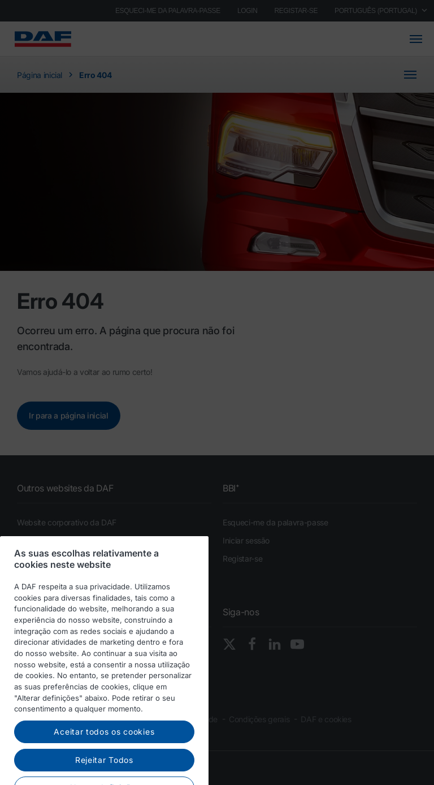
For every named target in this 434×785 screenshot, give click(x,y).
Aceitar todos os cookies (104, 744)
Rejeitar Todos (104, 772)
